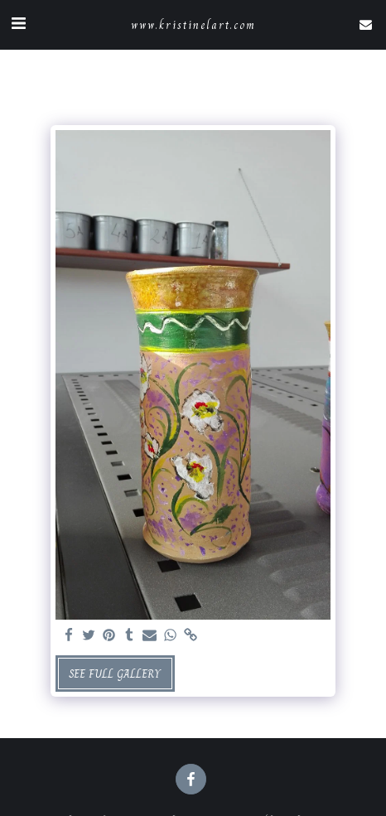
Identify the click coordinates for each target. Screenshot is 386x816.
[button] (18, 23)
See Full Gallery (115, 673)
